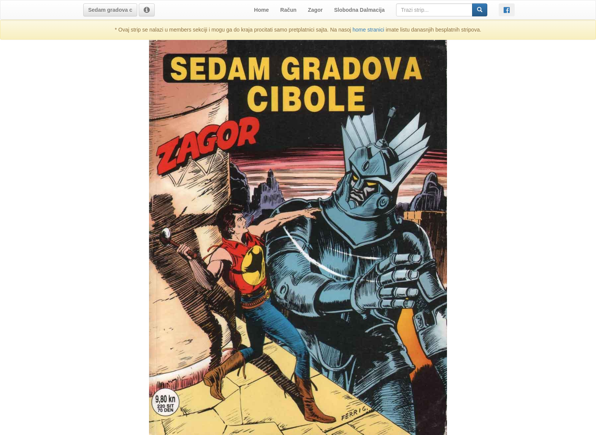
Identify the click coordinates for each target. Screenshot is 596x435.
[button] (110, 9)
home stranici (368, 30)
